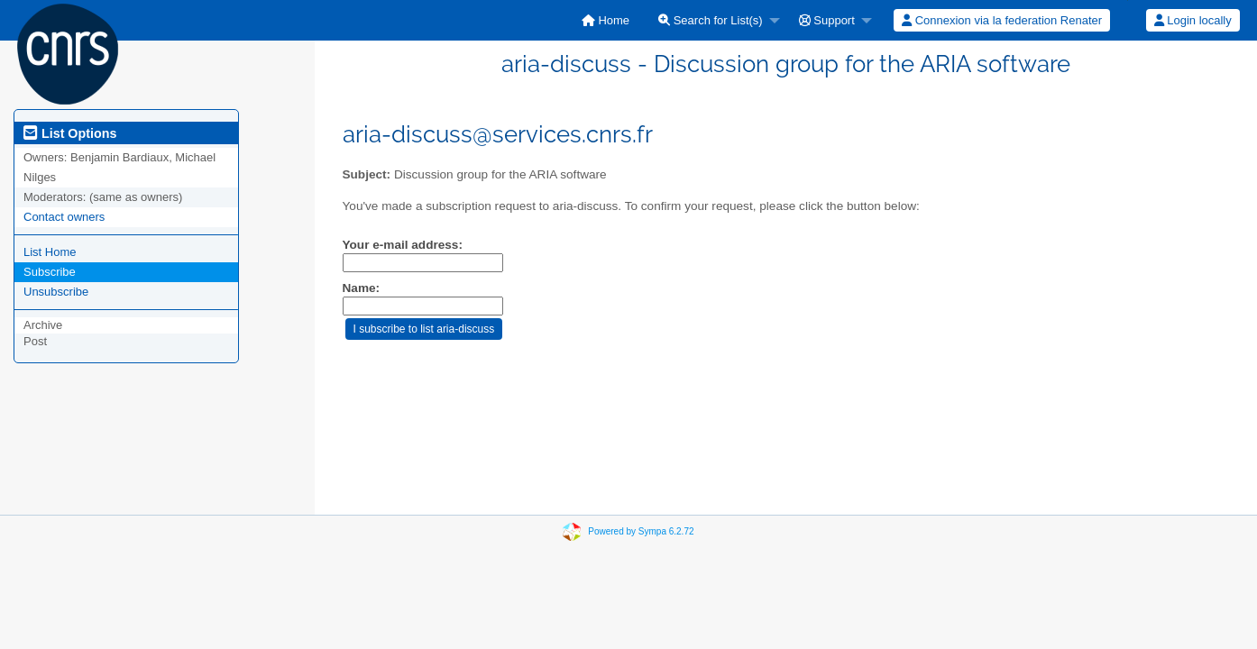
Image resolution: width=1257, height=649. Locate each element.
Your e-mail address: (403, 244)
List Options (69, 133)
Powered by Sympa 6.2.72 (640, 531)
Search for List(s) (710, 20)
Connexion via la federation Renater (1002, 20)
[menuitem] (605, 20)
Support (827, 20)
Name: (362, 288)
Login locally (1193, 20)
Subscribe (49, 272)
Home (605, 20)
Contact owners (64, 217)
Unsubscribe (55, 291)
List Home (50, 252)
